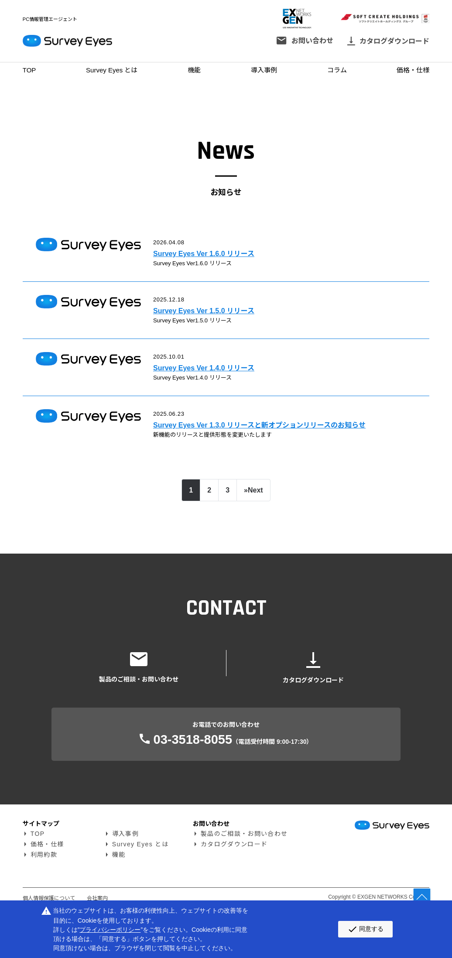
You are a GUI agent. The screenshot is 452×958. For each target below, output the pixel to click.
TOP (29, 70)
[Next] (253, 535)
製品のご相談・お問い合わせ (244, 879)
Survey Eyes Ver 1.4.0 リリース (213, 392)
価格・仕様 (413, 70)
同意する (365, 929)
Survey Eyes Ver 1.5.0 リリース (213, 323)
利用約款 (44, 899)
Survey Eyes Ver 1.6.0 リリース (213, 255)
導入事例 (264, 70)
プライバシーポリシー (109, 929)
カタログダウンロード (234, 889)
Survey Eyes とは (111, 70)
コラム (337, 70)
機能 (194, 70)
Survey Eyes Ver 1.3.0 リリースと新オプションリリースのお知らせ (279, 460)
